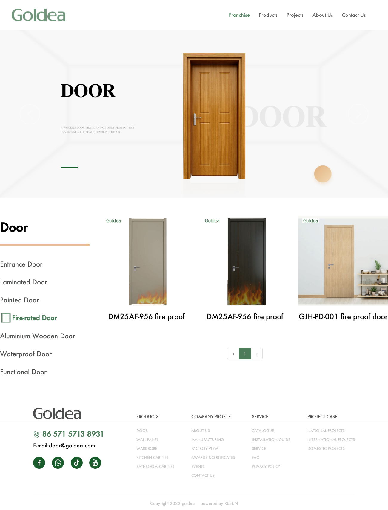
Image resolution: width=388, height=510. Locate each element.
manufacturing (207, 439)
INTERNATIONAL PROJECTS (331, 439)
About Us (322, 15)
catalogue (263, 430)
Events (198, 466)
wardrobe (146, 448)
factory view (204, 448)
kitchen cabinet (152, 457)
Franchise (239, 15)
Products (268, 15)
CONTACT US (203, 475)
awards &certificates (213, 457)
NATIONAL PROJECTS (326, 430)
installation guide (271, 439)
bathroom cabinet (155, 466)
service (259, 448)
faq (256, 457)
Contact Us (354, 15)
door (142, 430)
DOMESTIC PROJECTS (326, 448)
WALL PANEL (147, 439)
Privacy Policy (266, 466)
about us (200, 430)
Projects (295, 15)
